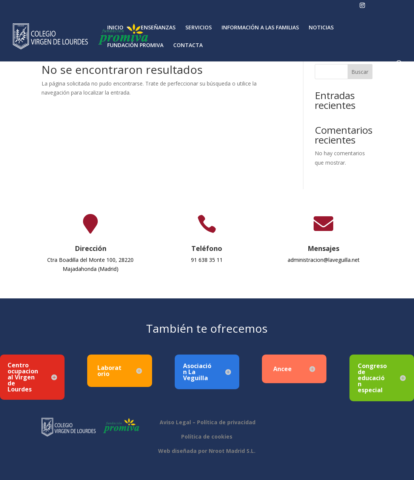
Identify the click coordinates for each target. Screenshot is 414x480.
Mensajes (323, 248)
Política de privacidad (226, 422)
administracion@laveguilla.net (324, 259)
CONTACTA (188, 46)
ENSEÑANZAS (158, 28)
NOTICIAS (321, 28)
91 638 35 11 (207, 259)
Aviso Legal (174, 422)
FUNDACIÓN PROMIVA (135, 46)
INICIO (115, 28)
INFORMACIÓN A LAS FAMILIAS (260, 28)
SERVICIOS (198, 28)
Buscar (359, 71)
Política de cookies (206, 436)
